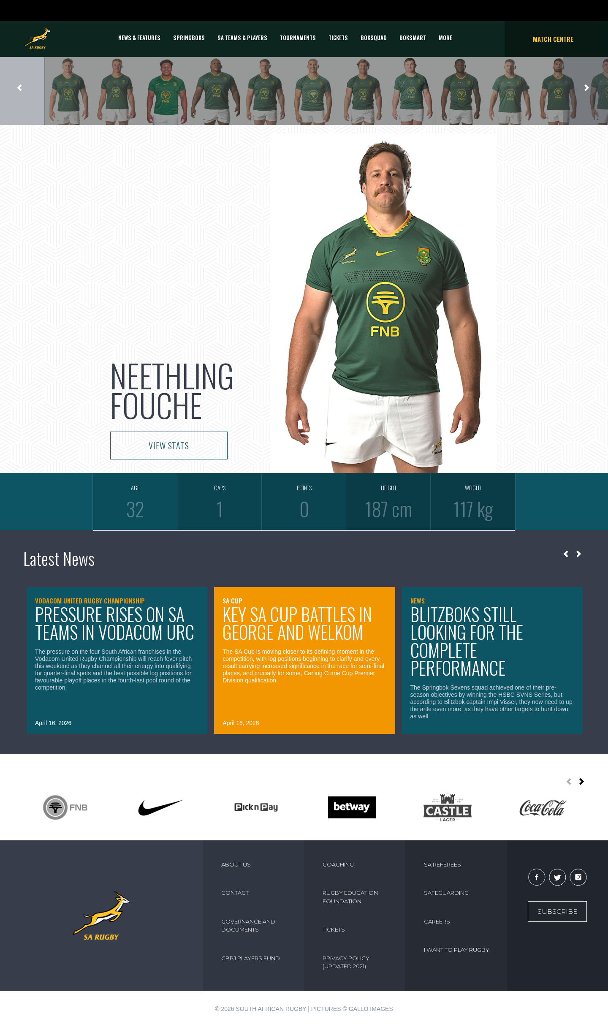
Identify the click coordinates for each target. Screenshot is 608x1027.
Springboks (189, 37)
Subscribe (557, 911)
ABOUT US (236, 864)
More (445, 37)
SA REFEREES (442, 864)
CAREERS (437, 921)
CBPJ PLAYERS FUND (250, 958)
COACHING (338, 864)
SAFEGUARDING (446, 892)
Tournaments (298, 37)
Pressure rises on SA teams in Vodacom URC (114, 623)
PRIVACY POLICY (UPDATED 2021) (346, 962)
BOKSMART (412, 37)
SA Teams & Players (242, 37)
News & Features (139, 37)
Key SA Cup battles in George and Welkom (297, 623)
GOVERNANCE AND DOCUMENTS (248, 925)
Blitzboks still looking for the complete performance (466, 641)
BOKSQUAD (374, 37)
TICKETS (338, 37)
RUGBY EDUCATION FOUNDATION (350, 897)
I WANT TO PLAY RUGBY (456, 949)
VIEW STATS (169, 445)
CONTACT (235, 892)
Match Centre (553, 38)
